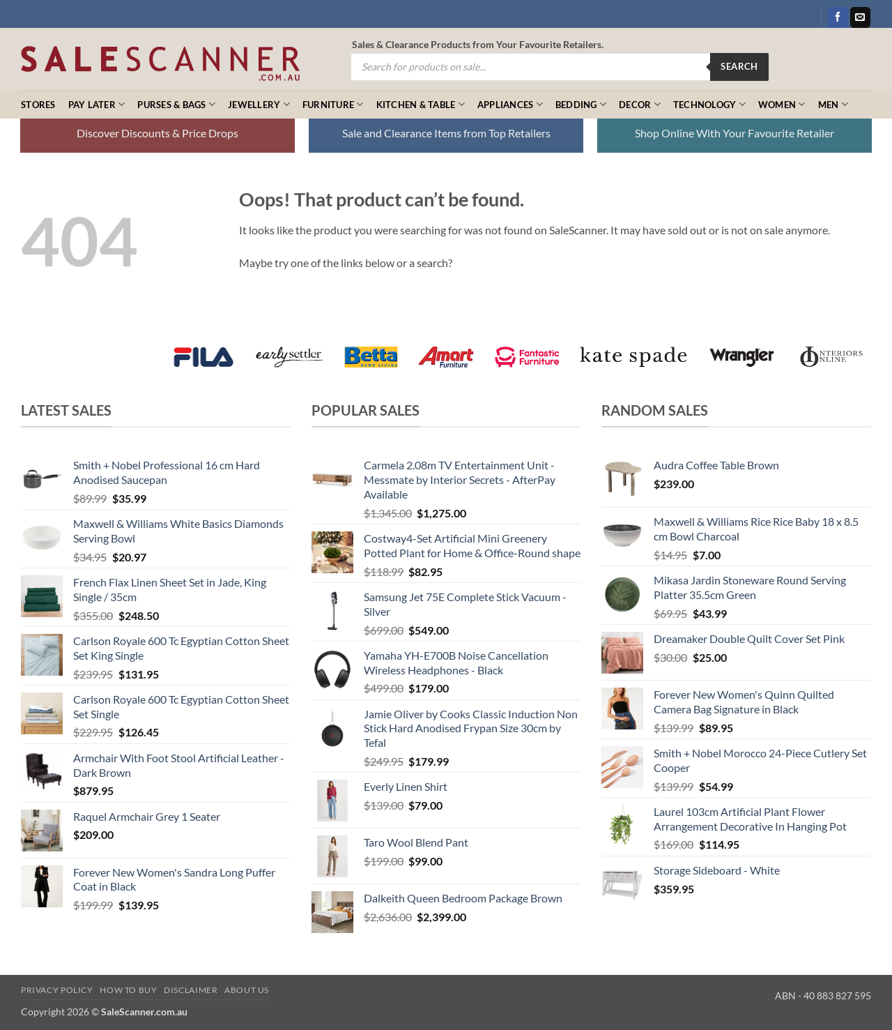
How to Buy (128, 990)
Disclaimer (190, 990)
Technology (709, 104)
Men (833, 104)
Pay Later (96, 104)
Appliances (510, 104)
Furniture (333, 104)
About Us (246, 990)
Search (739, 66)
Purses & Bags (176, 104)
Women (782, 104)
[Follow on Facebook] (838, 17)
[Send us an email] (860, 17)
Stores (38, 104)
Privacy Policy (57, 990)
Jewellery (259, 104)
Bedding (580, 104)
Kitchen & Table (420, 104)
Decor (640, 104)
